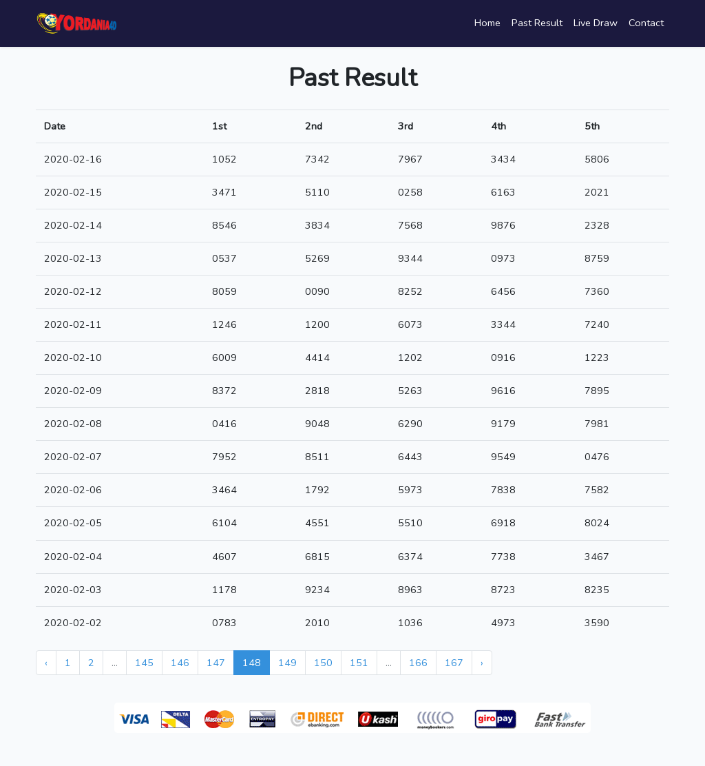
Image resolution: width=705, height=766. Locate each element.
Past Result (537, 23)
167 (454, 663)
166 (418, 663)
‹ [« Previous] (46, 663)
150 (323, 663)
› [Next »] (482, 663)
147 (216, 663)
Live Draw (596, 23)
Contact (646, 23)
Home (487, 23)
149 (287, 663)
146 (180, 663)
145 (144, 663)
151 (359, 663)
